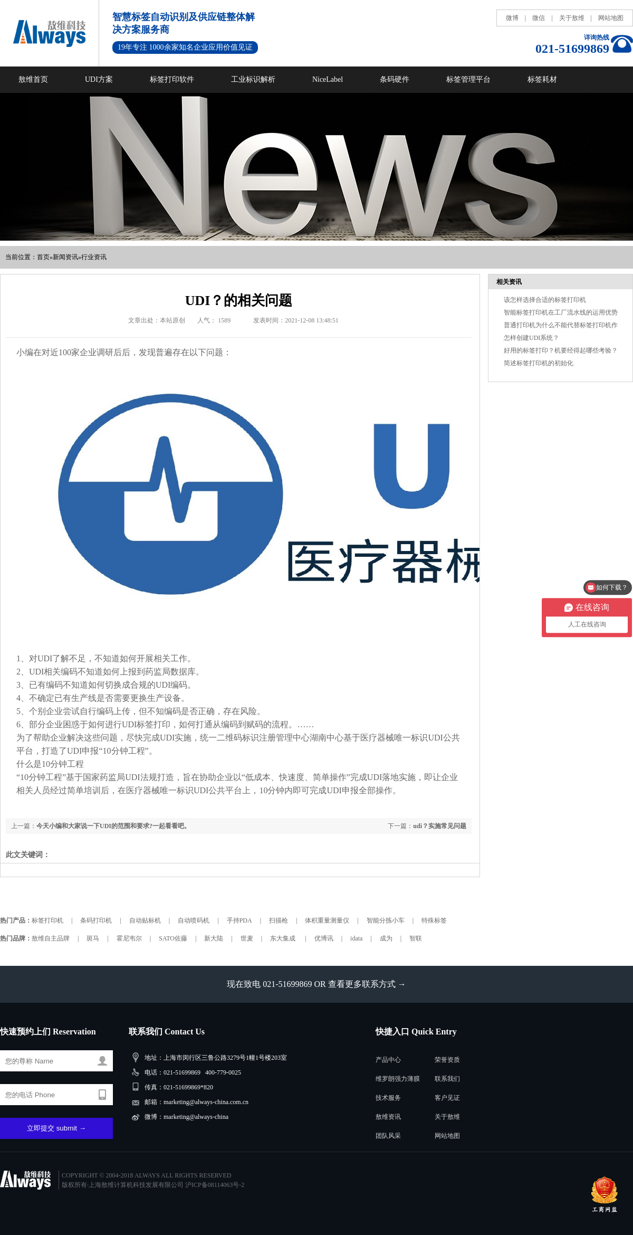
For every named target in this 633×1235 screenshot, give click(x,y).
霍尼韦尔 (129, 938)
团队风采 (388, 1135)
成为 (386, 938)
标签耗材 (542, 79)
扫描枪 (278, 920)
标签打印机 (47, 920)
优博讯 (323, 938)
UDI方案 (99, 79)
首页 (43, 257)
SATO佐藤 (173, 938)
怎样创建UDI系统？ (531, 337)
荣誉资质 (447, 1059)
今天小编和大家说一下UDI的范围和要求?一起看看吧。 (113, 826)
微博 (512, 18)
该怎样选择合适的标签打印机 (545, 299)
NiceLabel (327, 79)
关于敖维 (571, 18)
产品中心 (388, 1059)
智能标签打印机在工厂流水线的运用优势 (561, 312)
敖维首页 (33, 79)
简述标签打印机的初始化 (538, 363)
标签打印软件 (172, 79)
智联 (415, 938)
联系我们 (447, 1078)
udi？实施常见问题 (439, 826)
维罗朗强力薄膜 (398, 1078)
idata (356, 938)
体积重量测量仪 (327, 920)
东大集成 (283, 938)
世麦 (247, 938)
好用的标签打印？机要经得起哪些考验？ (561, 350)
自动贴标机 (145, 920)
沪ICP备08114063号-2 (214, 1185)
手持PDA (239, 920)
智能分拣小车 (386, 920)
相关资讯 (509, 282)
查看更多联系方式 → (367, 984)
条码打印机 (96, 920)
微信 (538, 18)
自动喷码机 (193, 920)
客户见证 (447, 1097)
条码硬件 (394, 79)
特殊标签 (434, 920)
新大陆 (213, 938)
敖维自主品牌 (51, 938)
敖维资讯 (388, 1116)
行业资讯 (94, 257)
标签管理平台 (468, 79)
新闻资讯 (65, 257)
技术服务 (388, 1097)
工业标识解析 (253, 79)
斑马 (93, 938)
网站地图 (611, 18)
